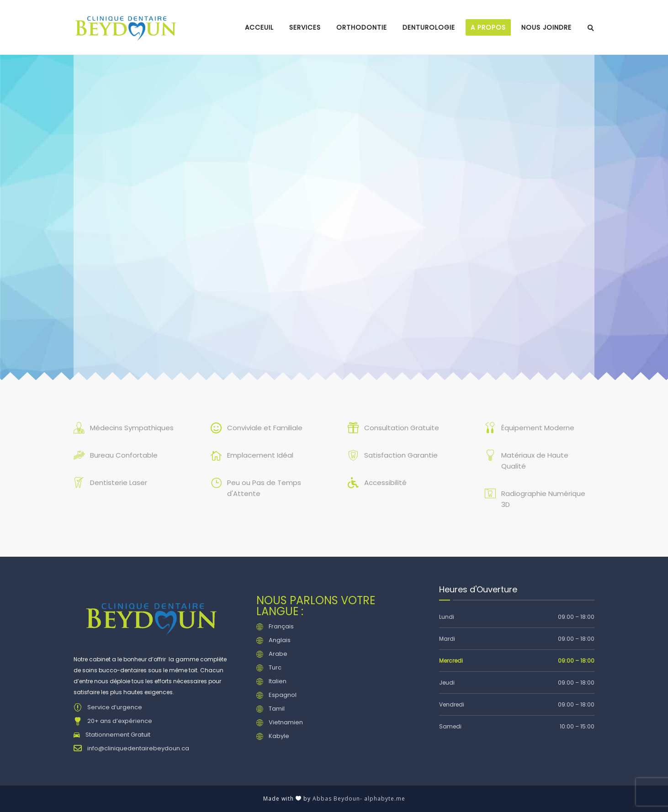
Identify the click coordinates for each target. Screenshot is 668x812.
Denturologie (429, 27)
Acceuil (259, 27)
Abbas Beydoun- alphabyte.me (359, 798)
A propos (488, 27)
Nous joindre (546, 27)
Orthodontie (361, 27)
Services (305, 27)
